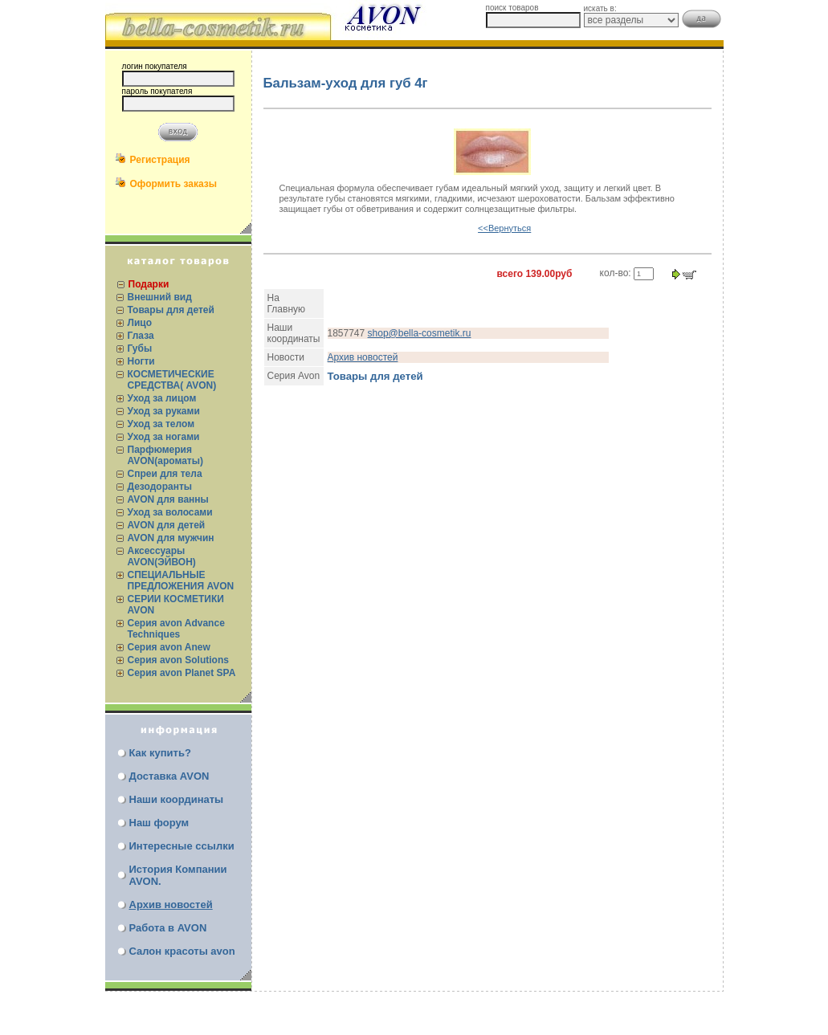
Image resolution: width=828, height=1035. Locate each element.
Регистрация (160, 159)
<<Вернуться (504, 228)
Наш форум (159, 823)
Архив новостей (171, 904)
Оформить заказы (174, 183)
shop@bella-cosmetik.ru (419, 333)
